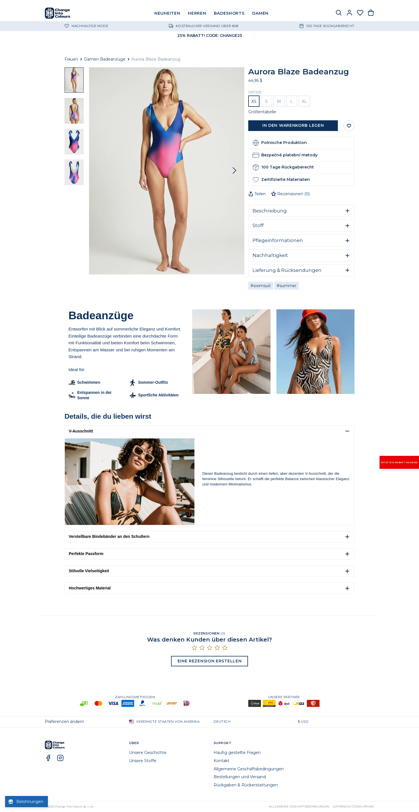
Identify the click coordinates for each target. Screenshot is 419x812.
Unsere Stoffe (142, 760)
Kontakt (221, 760)
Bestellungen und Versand (240, 776)
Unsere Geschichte (148, 752)
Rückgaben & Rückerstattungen (246, 784)
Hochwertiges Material (90, 588)
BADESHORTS (229, 13)
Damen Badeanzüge (104, 59)
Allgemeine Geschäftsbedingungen (249, 768)
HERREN (197, 13)
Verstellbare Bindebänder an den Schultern (109, 536)
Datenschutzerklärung (353, 806)
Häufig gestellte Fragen (237, 752)
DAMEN (260, 13)
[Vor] (234, 171)
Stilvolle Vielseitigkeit (89, 571)
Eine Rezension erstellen (210, 661)
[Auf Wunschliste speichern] (348, 125)
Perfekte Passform (86, 553)
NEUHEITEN (167, 13)
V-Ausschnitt (81, 431)
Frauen (71, 59)
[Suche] (338, 13)
